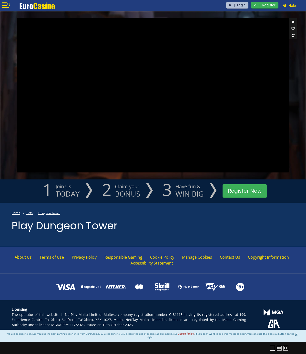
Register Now (245, 190)
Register (268, 5)
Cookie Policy (186, 333)
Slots (29, 213)
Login (241, 5)
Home (16, 213)
